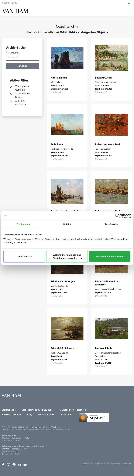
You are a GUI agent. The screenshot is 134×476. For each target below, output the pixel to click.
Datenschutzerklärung (110, 464)
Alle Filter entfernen (20, 103)
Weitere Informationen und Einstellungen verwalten (67, 257)
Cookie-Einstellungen (91, 464)
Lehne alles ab (24, 256)
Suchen (129, 3)
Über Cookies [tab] (111, 224)
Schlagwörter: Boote (22, 95)
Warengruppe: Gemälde (22, 88)
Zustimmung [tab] (23, 224)
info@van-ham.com (61, 429)
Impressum (126, 464)
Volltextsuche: (12, 53)
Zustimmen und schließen (110, 256)
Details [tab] (67, 224)
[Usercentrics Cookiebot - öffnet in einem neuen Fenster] (117, 215)
